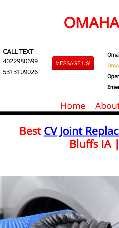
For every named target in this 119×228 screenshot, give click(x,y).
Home (73, 105)
